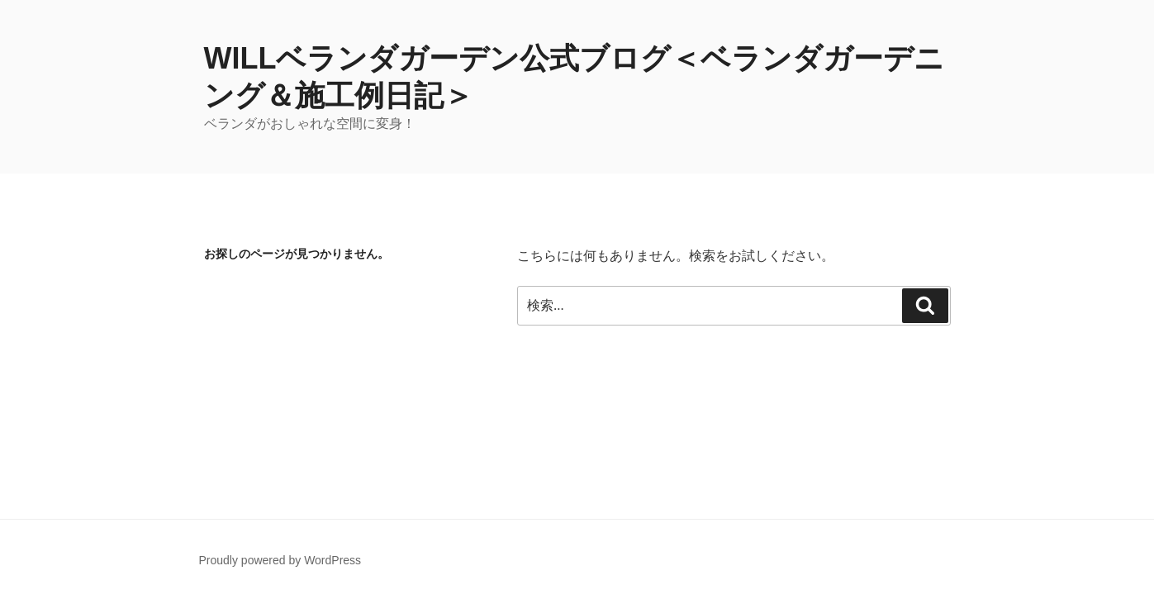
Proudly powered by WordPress (280, 560)
